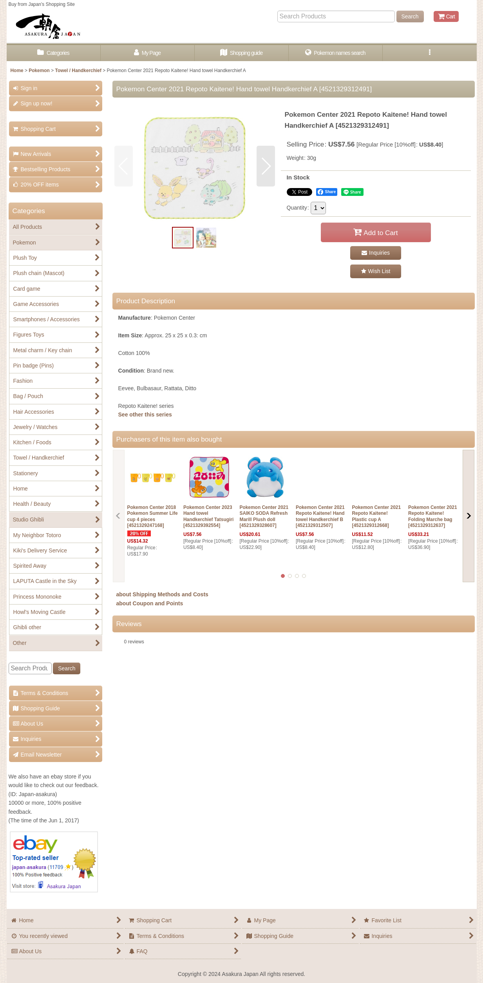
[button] (430, 53)
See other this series (145, 414)
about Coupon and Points (149, 603)
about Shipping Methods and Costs (162, 594)
